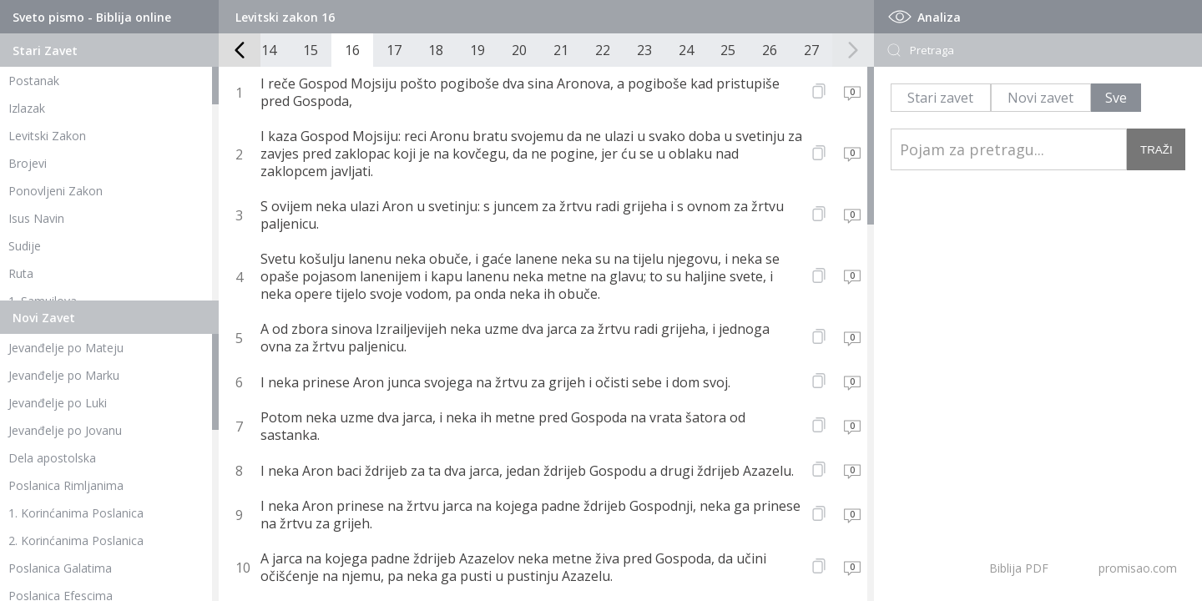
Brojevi (27, 163)
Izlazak (26, 108)
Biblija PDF (1018, 568)
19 (477, 50)
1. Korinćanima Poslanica (76, 513)
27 (811, 50)
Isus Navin (36, 218)
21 (560, 50)
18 (435, 50)
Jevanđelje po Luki (57, 403)
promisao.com (1137, 568)
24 (686, 50)
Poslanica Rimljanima (66, 485)
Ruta (20, 273)
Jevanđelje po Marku (63, 375)
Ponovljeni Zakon (55, 191)
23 (644, 50)
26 (769, 50)
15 (310, 50)
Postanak (33, 80)
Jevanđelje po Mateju (66, 348)
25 (727, 50)
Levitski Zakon (47, 136)
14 (268, 50)
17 (394, 50)
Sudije (24, 246)
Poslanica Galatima (60, 568)
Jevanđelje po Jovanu (65, 430)
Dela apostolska (52, 458)
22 (602, 50)
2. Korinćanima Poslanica (76, 540)
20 (519, 50)
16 (352, 50)
